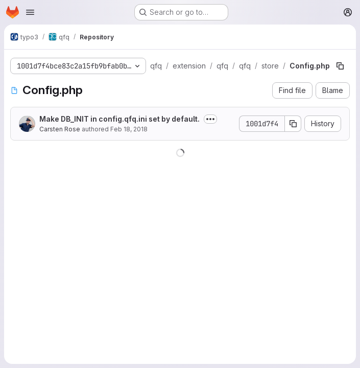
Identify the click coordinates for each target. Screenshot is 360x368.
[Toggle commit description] (210, 119)
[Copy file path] (340, 66)
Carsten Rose (59, 129)
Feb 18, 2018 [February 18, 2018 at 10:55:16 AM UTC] (129, 129)
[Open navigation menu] (30, 12)
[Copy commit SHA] (293, 124)
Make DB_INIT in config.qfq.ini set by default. (119, 118)
